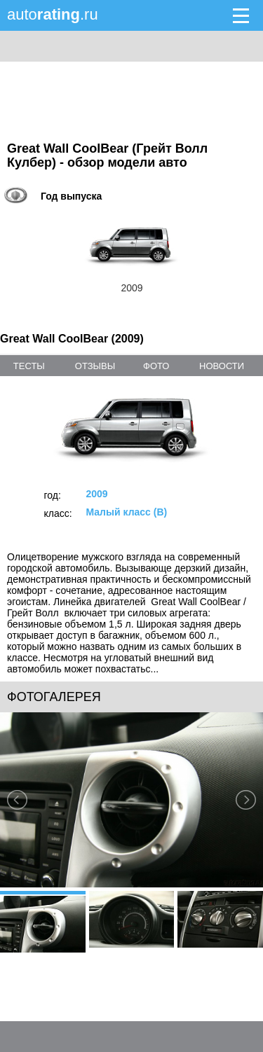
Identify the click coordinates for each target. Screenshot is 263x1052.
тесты (29, 366)
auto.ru (52, 14)
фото (156, 366)
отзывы (95, 366)
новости (221, 366)
